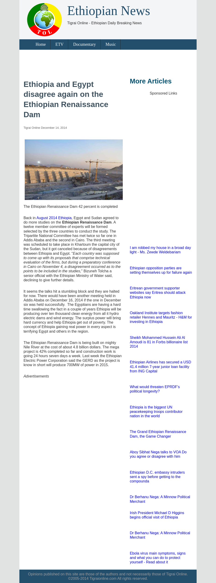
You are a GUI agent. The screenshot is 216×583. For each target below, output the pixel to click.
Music (110, 44)
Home (41, 44)
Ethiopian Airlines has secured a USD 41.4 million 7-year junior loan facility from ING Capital (160, 366)
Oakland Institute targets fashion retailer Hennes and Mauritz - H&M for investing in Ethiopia (161, 317)
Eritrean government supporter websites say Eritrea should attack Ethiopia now (158, 292)
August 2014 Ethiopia (54, 218)
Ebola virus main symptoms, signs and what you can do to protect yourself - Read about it (158, 557)
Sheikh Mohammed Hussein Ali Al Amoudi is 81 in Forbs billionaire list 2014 (159, 342)
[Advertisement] (107, 62)
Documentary (84, 44)
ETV (59, 44)
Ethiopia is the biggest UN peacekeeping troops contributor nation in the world (156, 411)
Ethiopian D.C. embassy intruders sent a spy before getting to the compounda (157, 476)
